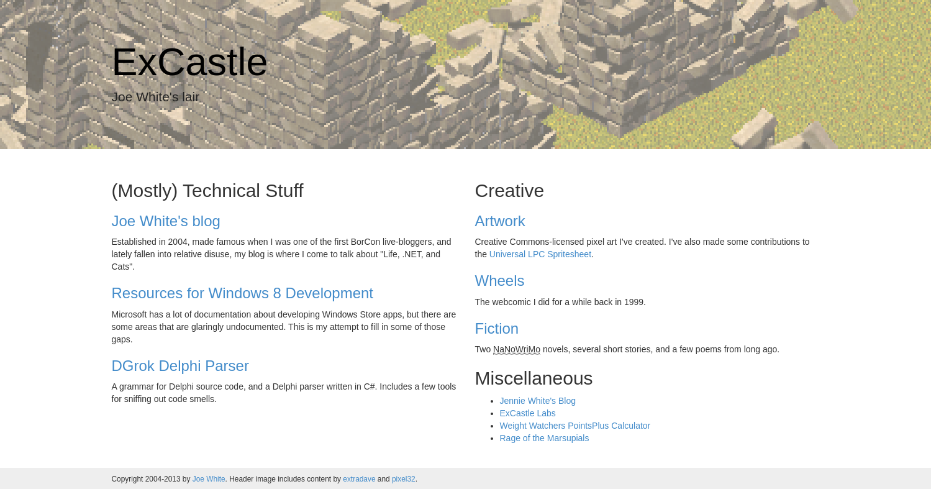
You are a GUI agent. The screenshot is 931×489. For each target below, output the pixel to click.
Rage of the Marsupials (544, 438)
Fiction (497, 328)
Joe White (209, 479)
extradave (359, 479)
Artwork (500, 221)
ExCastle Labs (528, 413)
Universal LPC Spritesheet (540, 254)
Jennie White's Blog (538, 401)
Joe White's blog (166, 221)
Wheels (500, 280)
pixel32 (404, 479)
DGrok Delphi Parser (180, 365)
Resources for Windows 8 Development (243, 293)
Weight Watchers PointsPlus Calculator (575, 426)
